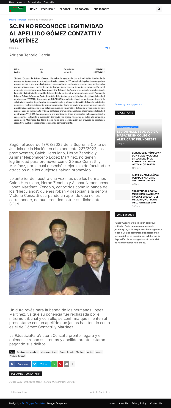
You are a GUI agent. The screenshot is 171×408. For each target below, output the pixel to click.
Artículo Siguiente (99, 392)
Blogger (65, 9)
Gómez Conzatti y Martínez (72, 352)
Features (47, 9)
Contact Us (49, 2)
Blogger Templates (57, 403)
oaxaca (99, 352)
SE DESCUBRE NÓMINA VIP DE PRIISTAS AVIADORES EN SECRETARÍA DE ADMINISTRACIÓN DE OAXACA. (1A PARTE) (146, 158)
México (90, 352)
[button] (159, 9)
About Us (21, 2)
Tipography (82, 9)
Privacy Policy (34, 2)
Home (11, 2)
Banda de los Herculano (40, 20)
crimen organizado (49, 352)
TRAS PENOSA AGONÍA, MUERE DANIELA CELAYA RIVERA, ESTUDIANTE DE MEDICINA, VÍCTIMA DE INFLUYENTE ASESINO (145, 197)
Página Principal (17, 20)
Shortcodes (101, 9)
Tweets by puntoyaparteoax (129, 104)
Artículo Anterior (19, 392)
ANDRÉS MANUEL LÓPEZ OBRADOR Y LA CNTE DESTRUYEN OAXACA (145, 178)
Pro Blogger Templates (33, 403)
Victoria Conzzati (17, 356)
